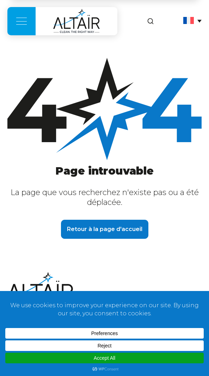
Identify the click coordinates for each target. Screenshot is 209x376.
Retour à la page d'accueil (104, 229)
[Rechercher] (150, 21)
